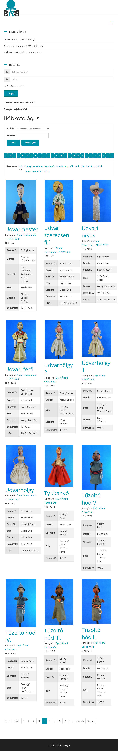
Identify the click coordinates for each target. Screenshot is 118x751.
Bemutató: (37, 171)
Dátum (39, 166)
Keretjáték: (97, 166)
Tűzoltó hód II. (91, 633)
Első (8, 720)
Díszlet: (86, 166)
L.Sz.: (47, 171)
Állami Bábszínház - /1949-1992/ (24, 45)
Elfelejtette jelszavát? (15, 109)
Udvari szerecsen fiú (56, 235)
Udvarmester (21, 229)
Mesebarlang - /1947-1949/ (20, 39)
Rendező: (50, 166)
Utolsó (90, 720)
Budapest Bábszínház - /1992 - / (22, 52)
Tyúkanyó (56, 493)
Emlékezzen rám (14, 86)
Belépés (11, 93)
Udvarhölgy (19, 490)
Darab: (59, 166)
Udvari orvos (90, 232)
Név (21, 166)
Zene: (27, 171)
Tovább (80, 720)
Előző (17, 720)
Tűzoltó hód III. (53, 634)
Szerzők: (69, 166)
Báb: (77, 166)
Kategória (29, 166)
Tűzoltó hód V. (91, 499)
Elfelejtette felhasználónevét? (19, 102)
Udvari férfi (19, 369)
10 (71, 720)
